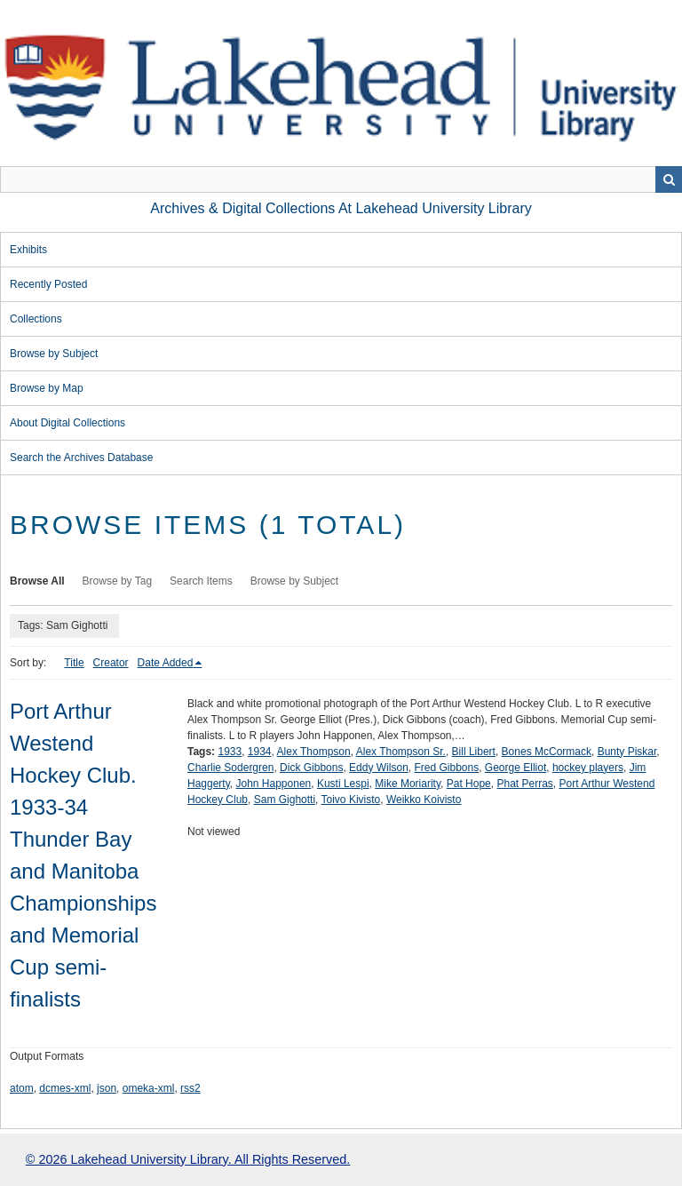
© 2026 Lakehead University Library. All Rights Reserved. (188, 1159)
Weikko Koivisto (423, 799)
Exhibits (28, 249)
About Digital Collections (67, 423)
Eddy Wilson (378, 767)
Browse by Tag (118, 581)
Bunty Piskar (627, 751)
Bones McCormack (546, 751)
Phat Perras (524, 783)
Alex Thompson (314, 751)
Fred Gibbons (446, 767)
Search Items (201, 581)
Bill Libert (474, 751)
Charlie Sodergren (230, 767)
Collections (36, 319)
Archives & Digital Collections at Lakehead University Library (341, 208)
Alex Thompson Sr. (401, 751)
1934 (260, 751)
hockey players (587, 767)
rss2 (190, 1088)
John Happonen (273, 783)
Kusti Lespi (343, 783)
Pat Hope (469, 783)
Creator (111, 663)
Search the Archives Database (81, 457)
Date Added (166, 663)
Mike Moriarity (407, 783)
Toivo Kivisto (351, 799)
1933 (230, 751)
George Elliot (515, 767)
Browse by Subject (54, 353)
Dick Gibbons (311, 767)
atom (22, 1088)
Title (73, 663)
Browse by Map (46, 388)
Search (668, 179)
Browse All (37, 581)
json (106, 1088)
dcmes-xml (65, 1088)
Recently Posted (48, 284)
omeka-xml (149, 1088)
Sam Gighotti (284, 799)
